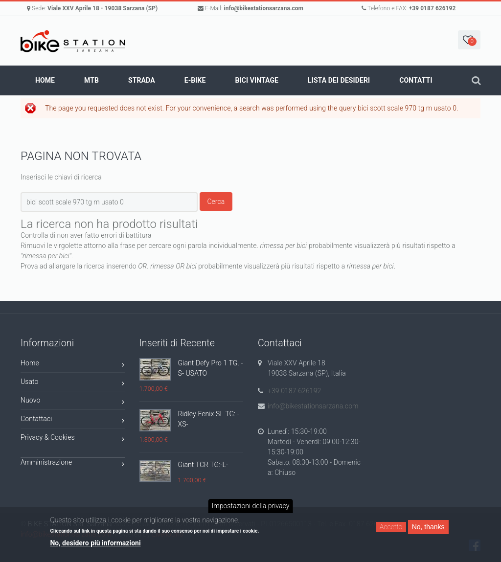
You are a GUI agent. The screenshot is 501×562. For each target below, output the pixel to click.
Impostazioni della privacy (251, 506)
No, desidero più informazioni (95, 543)
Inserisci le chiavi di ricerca (61, 177)
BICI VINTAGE (256, 80)
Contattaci (73, 420)
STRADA (141, 80)
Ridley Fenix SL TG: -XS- (208, 419)
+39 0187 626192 (432, 8)
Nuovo (73, 401)
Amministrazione (73, 464)
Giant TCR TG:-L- (203, 465)
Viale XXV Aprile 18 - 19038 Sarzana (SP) (102, 8)
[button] (469, 39)
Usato (73, 383)
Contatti (415, 80)
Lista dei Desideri (339, 80)
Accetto (391, 527)
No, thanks (428, 527)
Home (45, 80)
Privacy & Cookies (73, 439)
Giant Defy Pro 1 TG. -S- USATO (210, 368)
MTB (91, 80)
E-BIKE (195, 80)
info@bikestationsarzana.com (263, 8)
